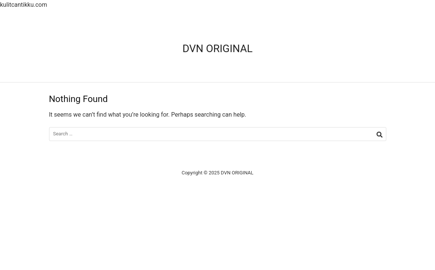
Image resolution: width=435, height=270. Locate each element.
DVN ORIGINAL (217, 48)
